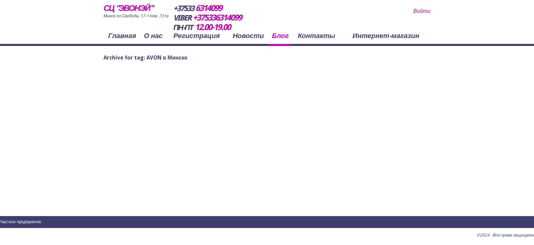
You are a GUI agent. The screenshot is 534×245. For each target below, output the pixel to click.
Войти (421, 11)
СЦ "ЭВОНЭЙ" (128, 8)
